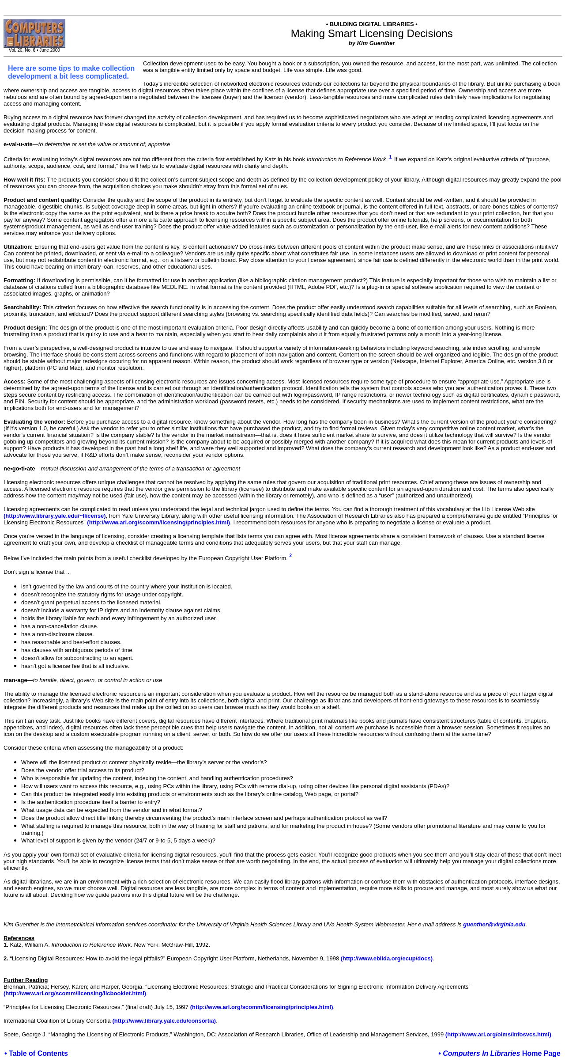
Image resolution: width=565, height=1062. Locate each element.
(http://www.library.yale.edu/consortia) (164, 1020)
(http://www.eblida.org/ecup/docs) (387, 958)
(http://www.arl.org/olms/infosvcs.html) (498, 1034)
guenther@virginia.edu (494, 924)
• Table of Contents (36, 1053)
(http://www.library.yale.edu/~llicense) (55, 515)
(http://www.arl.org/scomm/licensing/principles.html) (158, 522)
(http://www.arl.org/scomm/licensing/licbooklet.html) (75, 993)
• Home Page (499, 1053)
